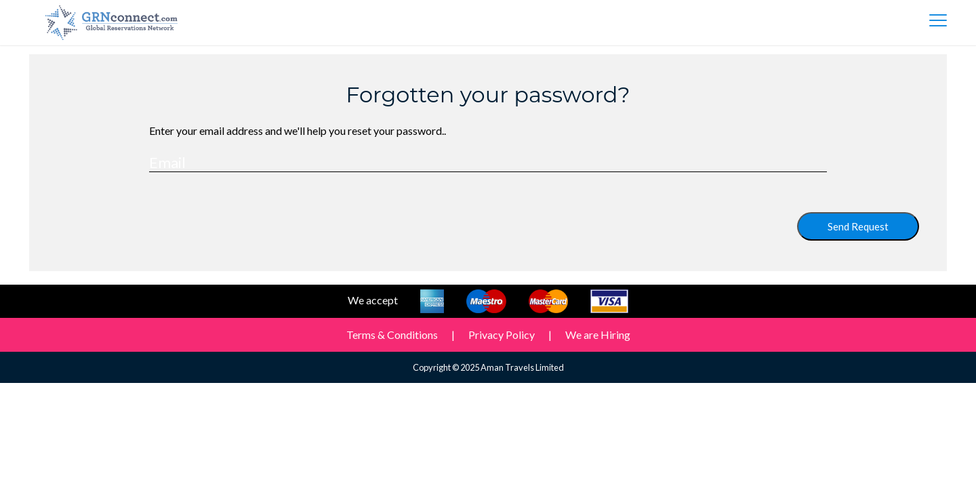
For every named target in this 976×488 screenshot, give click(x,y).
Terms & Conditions (392, 334)
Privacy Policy (501, 334)
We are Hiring (597, 334)
